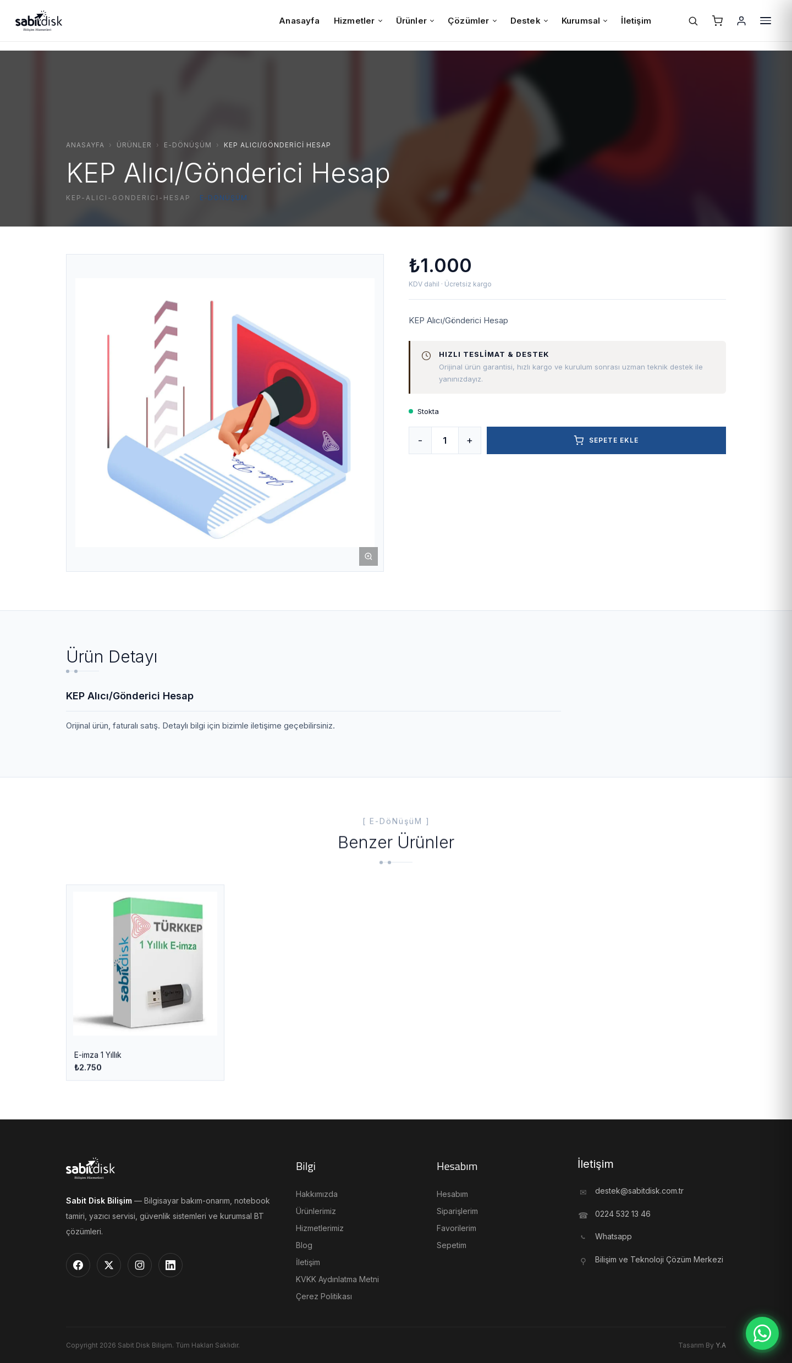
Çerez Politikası (324, 1296)
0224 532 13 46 (623, 1213)
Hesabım (452, 1194)
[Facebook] (78, 1265)
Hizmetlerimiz (320, 1228)
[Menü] (766, 21)
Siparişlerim (457, 1211)
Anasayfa (299, 20)
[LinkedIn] (170, 1265)
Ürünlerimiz (316, 1211)
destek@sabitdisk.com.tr (639, 1190)
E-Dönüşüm (188, 145)
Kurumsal (584, 20)
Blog (304, 1245)
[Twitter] (109, 1265)
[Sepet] (717, 21)
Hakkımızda (317, 1194)
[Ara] (693, 21)
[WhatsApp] (762, 1333)
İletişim (636, 20)
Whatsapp (613, 1236)
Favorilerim (456, 1228)
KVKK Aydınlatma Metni (337, 1279)
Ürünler (414, 20)
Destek (528, 20)
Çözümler (472, 20)
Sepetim (451, 1245)
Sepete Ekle (606, 440)
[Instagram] (140, 1265)
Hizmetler (358, 20)
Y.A (721, 1345)
